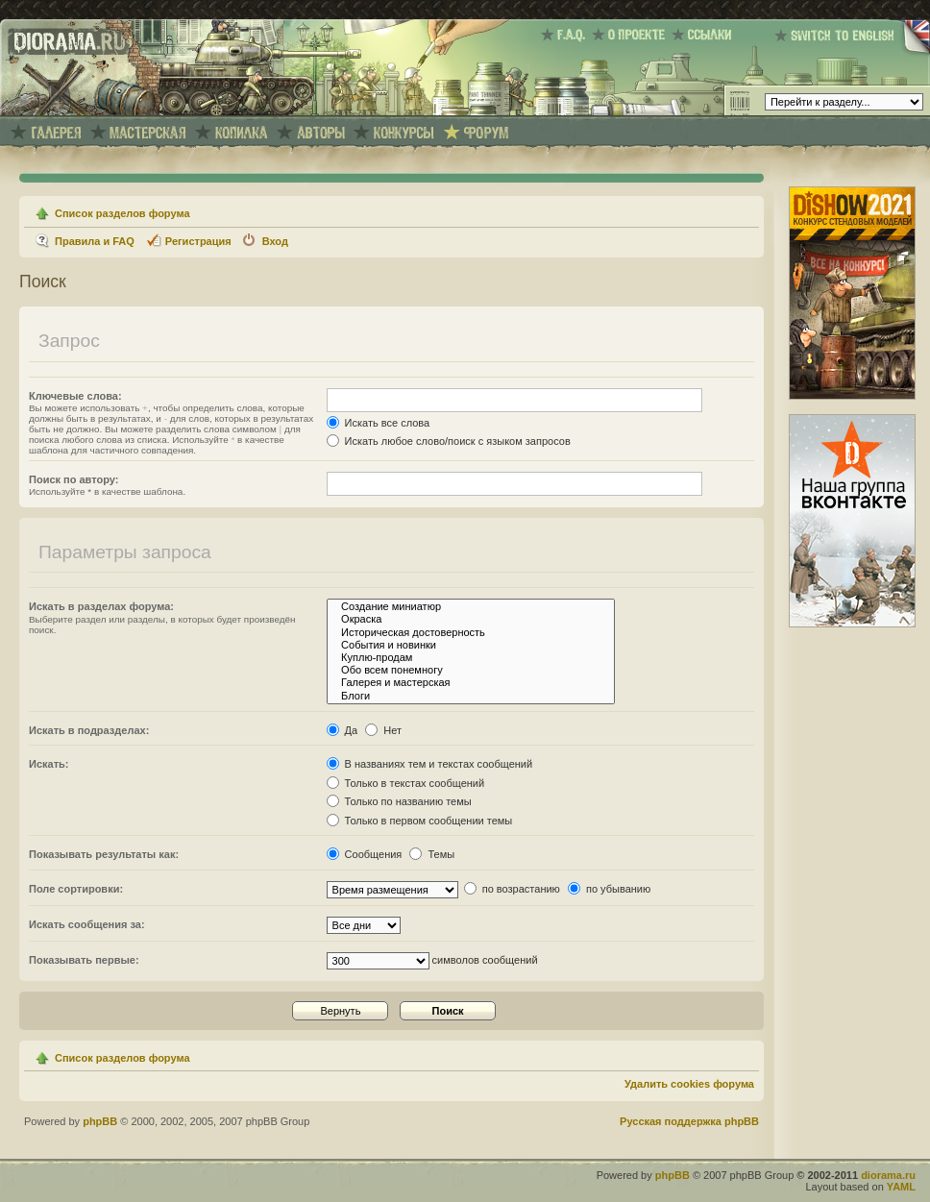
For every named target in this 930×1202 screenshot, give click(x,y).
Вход (275, 241)
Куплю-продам (471, 657)
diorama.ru (888, 1175)
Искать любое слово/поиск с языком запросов (449, 441)
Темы (431, 854)
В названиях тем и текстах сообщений (430, 764)
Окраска (471, 619)
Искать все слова (378, 423)
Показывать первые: (84, 960)
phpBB (100, 1121)
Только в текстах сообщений (406, 783)
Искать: (48, 764)
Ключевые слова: (75, 396)
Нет (383, 730)
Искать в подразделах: (89, 730)
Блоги (471, 696)
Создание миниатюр (471, 607)
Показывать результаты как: (104, 854)
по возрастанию (512, 889)
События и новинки (471, 645)
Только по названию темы (399, 801)
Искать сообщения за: (87, 924)
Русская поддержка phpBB (689, 1121)
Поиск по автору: (73, 479)
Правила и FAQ (95, 241)
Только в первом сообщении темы (420, 820)
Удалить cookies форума (689, 1084)
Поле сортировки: (76, 889)
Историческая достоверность (471, 632)
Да (342, 730)
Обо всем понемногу (471, 670)
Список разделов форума (122, 213)
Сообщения (365, 854)
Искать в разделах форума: (101, 606)
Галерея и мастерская (471, 682)
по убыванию (609, 889)
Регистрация (198, 241)
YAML (901, 1186)
